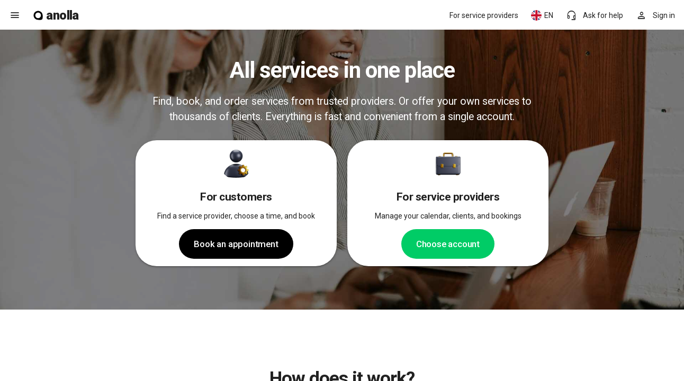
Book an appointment (236, 244)
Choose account (448, 244)
